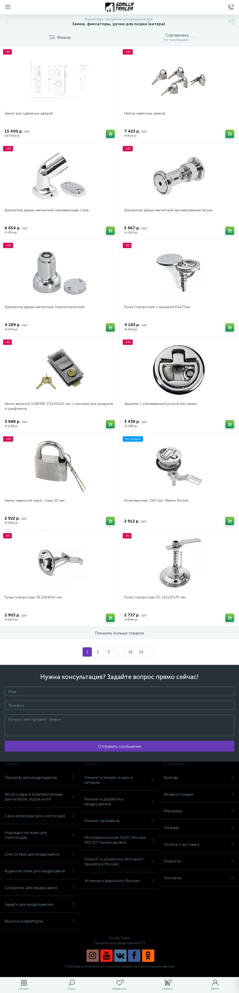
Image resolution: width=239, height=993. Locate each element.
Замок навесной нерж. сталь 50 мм (35, 500)
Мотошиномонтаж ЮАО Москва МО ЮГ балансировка (119, 840)
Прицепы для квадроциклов (40, 777)
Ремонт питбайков (119, 820)
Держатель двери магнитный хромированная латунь (168, 210)
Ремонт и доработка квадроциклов (119, 801)
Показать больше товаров (119, 633)
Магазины (199, 810)
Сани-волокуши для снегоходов (40, 815)
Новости (199, 861)
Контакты (199, 877)
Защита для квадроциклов (40, 904)
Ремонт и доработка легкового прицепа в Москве (119, 861)
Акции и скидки (199, 794)
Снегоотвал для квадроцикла (40, 854)
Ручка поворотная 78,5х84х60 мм (33, 597)
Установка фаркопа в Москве (119, 880)
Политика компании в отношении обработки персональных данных (119, 966)
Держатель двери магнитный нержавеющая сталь (47, 210)
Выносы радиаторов (40, 921)
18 (130, 651)
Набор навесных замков (144, 113)
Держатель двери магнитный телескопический (44, 307)
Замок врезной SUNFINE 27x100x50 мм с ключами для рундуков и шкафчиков (59, 406)
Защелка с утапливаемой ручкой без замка (160, 404)
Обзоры (199, 827)
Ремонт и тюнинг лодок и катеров (119, 780)
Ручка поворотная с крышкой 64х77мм (157, 307)
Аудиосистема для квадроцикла (40, 870)
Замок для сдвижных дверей (29, 113)
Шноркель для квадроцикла (40, 887)
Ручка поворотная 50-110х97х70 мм (154, 597)
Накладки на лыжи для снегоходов (40, 835)
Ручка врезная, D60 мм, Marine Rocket (156, 500)
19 (141, 651)
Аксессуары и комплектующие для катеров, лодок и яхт (40, 797)
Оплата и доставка (199, 844)
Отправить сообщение (119, 746)
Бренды (199, 777)
